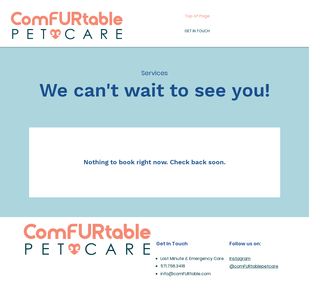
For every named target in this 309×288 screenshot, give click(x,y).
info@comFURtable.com (186, 274)
